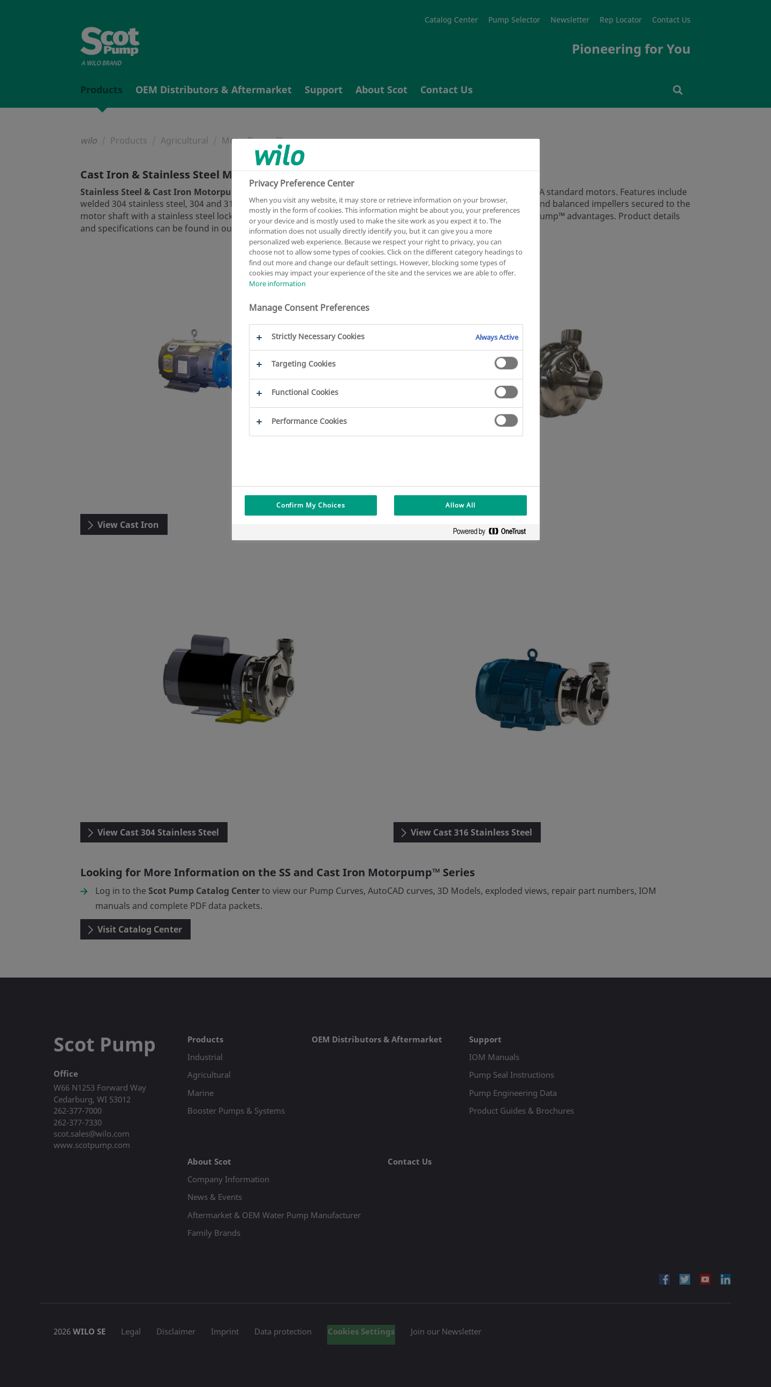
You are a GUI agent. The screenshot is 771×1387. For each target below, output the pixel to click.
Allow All (460, 505)
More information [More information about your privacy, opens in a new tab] (277, 283)
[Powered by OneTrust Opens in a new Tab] (493, 533)
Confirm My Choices (310, 505)
